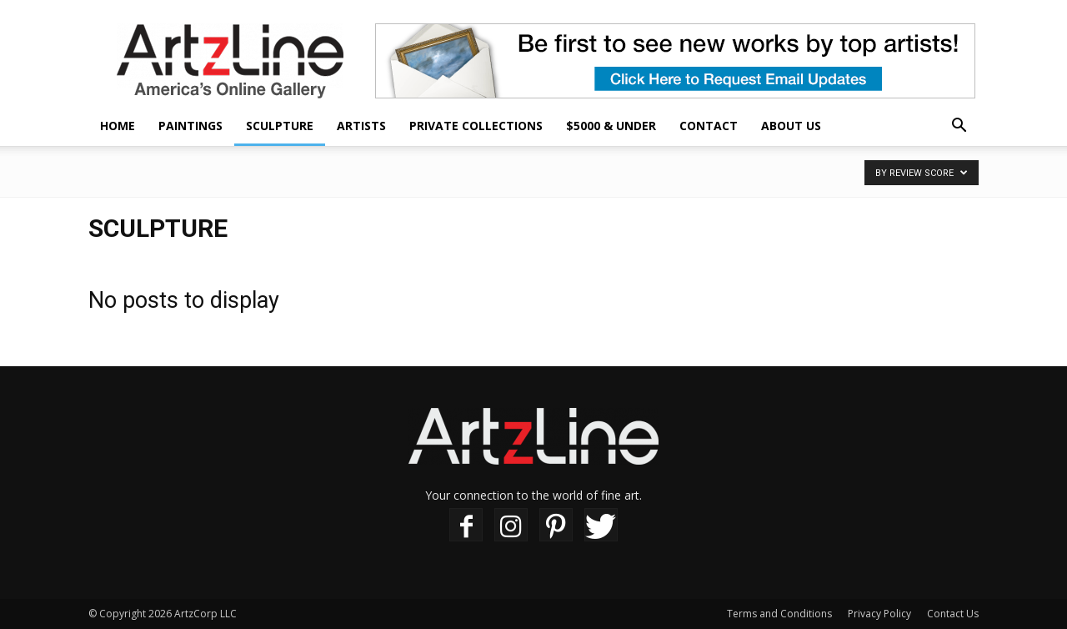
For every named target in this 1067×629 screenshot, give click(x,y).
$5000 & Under (611, 125)
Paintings (190, 125)
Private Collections (476, 125)
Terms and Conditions (779, 613)
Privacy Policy (879, 613)
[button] (959, 127)
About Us (791, 125)
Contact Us (953, 613)
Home (117, 125)
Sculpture (279, 125)
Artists (361, 125)
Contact (708, 125)
